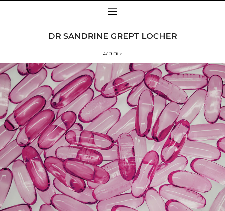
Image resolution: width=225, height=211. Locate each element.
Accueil (111, 54)
